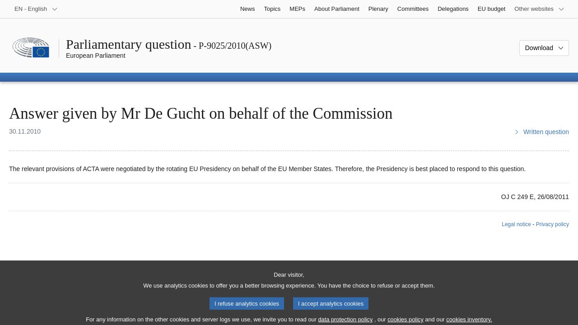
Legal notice (516, 224)
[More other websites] (539, 9)
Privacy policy (552, 224)
